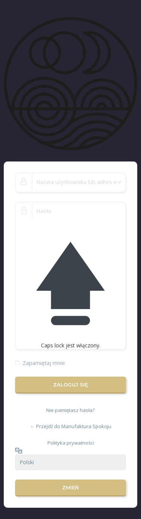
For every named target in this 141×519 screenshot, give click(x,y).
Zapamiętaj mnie (44, 363)
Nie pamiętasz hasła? (70, 410)
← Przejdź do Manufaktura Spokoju (70, 426)
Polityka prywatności (70, 442)
